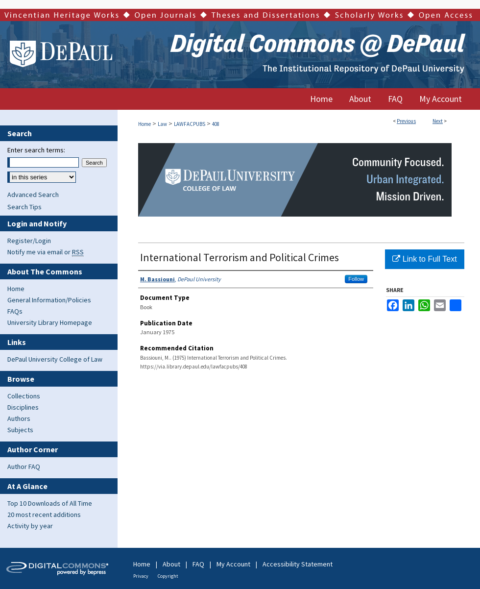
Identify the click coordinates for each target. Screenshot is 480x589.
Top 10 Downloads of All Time (49, 503)
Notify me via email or (45, 251)
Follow (356, 279)
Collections (23, 396)
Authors (18, 418)
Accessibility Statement (298, 564)
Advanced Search (33, 194)
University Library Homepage (49, 322)
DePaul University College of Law (54, 359)
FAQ (198, 564)
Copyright (168, 576)
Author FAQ (23, 466)
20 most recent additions (44, 514)
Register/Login (29, 240)
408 (215, 124)
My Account (233, 564)
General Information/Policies (49, 299)
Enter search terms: (36, 150)
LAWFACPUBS (189, 124)
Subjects (20, 429)
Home (144, 124)
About (171, 564)
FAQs (15, 311)
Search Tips (24, 206)
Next (437, 121)
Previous (406, 121)
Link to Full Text (424, 259)
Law (162, 124)
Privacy (140, 576)
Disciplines (23, 407)
